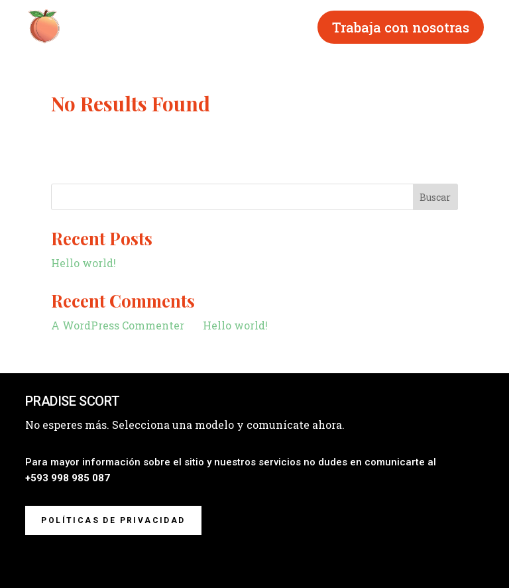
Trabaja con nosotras (400, 27)
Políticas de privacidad (113, 520)
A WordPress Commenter (117, 325)
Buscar (435, 197)
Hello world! (83, 263)
